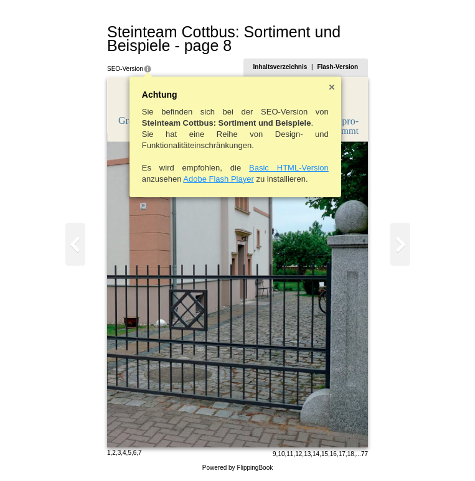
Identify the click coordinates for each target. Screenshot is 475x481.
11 (289, 454)
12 (298, 454)
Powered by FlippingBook (237, 467)
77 (364, 454)
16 (333, 454)
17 (342, 454)
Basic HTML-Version (289, 167)
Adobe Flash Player (218, 179)
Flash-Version (337, 66)
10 (281, 454)
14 (316, 454)
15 (324, 454)
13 (307, 454)
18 (350, 454)
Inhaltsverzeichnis (280, 66)
